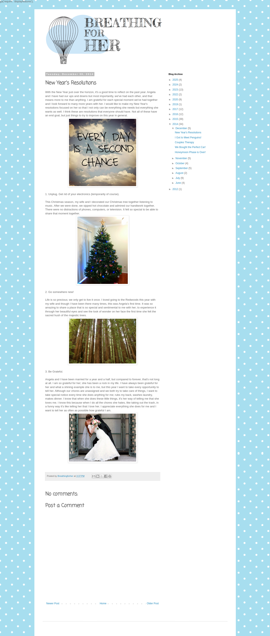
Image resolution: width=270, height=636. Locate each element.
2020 (175, 99)
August (179, 173)
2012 (175, 189)
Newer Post (52, 603)
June (178, 182)
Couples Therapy (184, 142)
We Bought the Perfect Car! (190, 147)
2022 (175, 94)
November (181, 158)
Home (103, 603)
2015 (175, 119)
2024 (175, 84)
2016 (175, 114)
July (178, 178)
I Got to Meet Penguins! (188, 137)
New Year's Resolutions (188, 132)
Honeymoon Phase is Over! (190, 152)
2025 (175, 79)
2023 (175, 89)
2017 (175, 109)
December (181, 128)
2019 (175, 104)
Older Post (153, 603)
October (180, 163)
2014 (175, 124)
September (181, 168)
